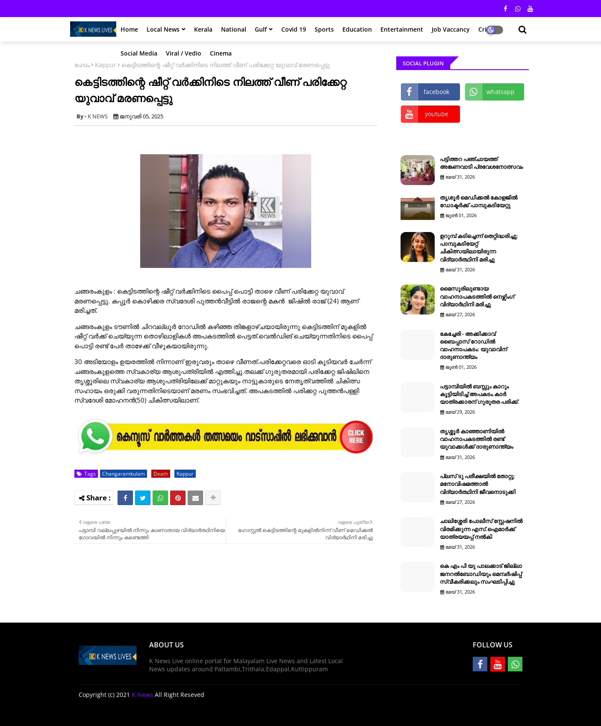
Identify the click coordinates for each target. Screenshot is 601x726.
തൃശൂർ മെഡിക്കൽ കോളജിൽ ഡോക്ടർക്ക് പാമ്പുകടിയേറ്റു (478, 201)
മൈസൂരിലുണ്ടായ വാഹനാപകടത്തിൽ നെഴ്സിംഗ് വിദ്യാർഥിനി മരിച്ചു (477, 296)
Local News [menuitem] (163, 29)
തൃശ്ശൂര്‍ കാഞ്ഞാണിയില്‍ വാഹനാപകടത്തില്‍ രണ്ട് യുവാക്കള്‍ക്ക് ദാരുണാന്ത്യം (476, 438)
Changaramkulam (123, 473)
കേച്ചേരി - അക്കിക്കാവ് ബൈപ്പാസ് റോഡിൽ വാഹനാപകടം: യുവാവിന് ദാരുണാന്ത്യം (473, 345)
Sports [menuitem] (324, 29)
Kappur (105, 65)
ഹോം (82, 65)
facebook (436, 92)
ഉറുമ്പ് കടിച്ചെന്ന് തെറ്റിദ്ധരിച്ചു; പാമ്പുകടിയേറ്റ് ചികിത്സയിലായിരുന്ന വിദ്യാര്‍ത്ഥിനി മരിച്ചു (479, 247)
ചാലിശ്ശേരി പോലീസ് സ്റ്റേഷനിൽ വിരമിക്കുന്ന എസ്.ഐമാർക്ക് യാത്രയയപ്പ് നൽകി (481, 528)
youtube (436, 114)
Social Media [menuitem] (139, 53)
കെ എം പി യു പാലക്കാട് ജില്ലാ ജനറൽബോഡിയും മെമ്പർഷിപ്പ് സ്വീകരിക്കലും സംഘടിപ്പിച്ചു (481, 573)
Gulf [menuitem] (261, 29)
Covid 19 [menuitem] (293, 29)
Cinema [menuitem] (221, 53)
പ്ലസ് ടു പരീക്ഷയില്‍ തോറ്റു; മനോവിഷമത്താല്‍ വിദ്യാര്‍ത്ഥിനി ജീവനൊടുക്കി (478, 483)
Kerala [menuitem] (203, 29)
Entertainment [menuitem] (401, 29)
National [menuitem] (233, 29)
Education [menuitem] (357, 29)
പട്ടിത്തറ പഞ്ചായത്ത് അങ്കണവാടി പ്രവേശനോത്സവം (481, 162)
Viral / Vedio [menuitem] (183, 53)
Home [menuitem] (129, 29)
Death (160, 473)
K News (142, 695)
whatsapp (500, 92)
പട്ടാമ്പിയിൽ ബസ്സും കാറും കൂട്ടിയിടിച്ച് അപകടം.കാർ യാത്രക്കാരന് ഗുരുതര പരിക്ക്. (479, 394)
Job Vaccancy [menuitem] (451, 29)
